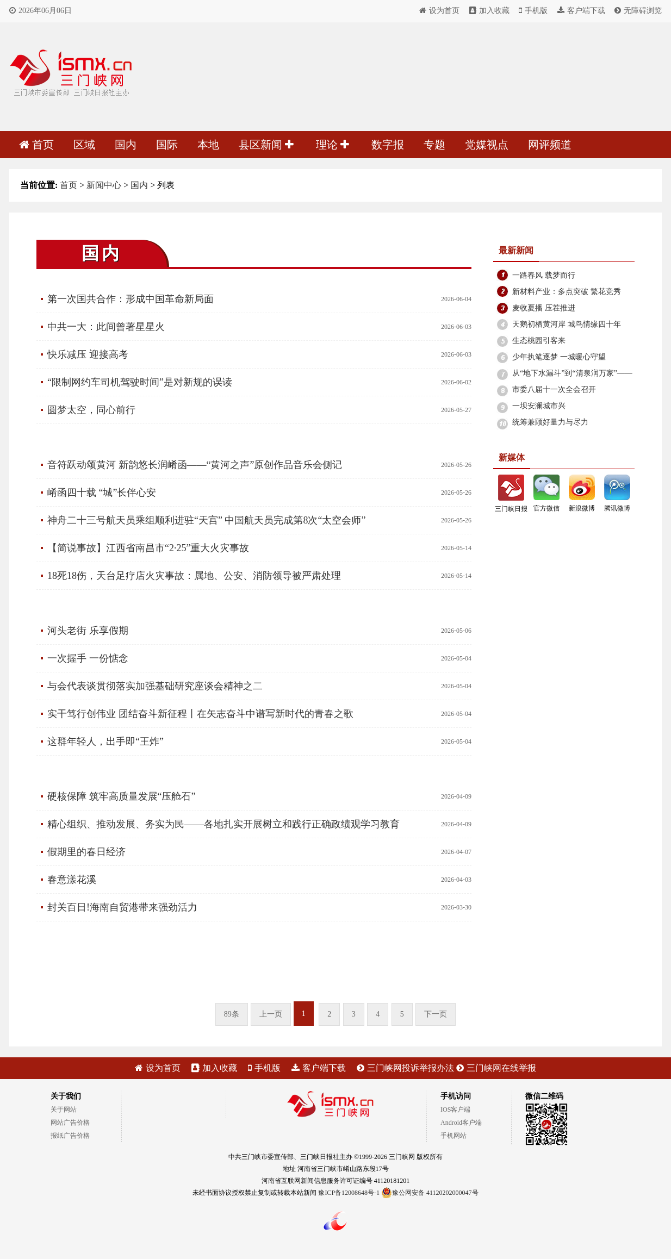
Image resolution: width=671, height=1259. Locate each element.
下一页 (435, 1014)
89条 (231, 1014)
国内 (125, 145)
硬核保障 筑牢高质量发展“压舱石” (121, 796)
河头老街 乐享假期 (87, 630)
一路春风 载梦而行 (543, 275)
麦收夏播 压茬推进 (543, 308)
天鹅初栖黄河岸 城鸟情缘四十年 (566, 324)
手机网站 (453, 1135)
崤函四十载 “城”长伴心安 (101, 492)
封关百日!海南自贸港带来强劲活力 (122, 907)
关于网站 (64, 1109)
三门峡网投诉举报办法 (405, 1068)
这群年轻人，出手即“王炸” (105, 741)
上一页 (270, 1014)
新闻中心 (103, 185)
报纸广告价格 (70, 1135)
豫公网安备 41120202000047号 (430, 1192)
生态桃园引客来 (539, 340)
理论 (332, 145)
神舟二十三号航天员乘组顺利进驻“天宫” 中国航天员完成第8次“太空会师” (206, 520)
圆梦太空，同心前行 (91, 409)
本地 (208, 145)
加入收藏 (489, 11)
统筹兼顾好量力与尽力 (550, 422)
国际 (167, 145)
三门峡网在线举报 (496, 1068)
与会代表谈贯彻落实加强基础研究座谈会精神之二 (155, 686)
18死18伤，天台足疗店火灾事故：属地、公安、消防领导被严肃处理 (194, 575)
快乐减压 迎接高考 (87, 354)
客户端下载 (581, 11)
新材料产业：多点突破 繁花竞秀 (566, 292)
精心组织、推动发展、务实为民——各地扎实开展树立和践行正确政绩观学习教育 (223, 824)
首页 (36, 145)
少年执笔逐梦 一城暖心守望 (559, 357)
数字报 (387, 145)
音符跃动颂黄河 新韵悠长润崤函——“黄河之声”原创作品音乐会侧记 (194, 464)
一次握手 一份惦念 (87, 658)
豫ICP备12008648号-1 (349, 1192)
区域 (84, 145)
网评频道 (549, 145)
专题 (434, 145)
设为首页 (439, 11)
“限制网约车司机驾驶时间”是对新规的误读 (139, 382)
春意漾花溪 (71, 879)
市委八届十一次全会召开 (554, 389)
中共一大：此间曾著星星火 (106, 326)
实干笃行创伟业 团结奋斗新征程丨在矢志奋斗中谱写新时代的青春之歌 (200, 713)
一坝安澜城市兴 (539, 406)
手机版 (533, 11)
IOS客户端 (455, 1109)
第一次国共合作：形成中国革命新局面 (130, 299)
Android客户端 (461, 1122)
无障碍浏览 (638, 11)
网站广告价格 (70, 1122)
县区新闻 (266, 145)
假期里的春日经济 (86, 851)
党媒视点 (486, 145)
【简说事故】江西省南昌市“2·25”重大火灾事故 (148, 548)
